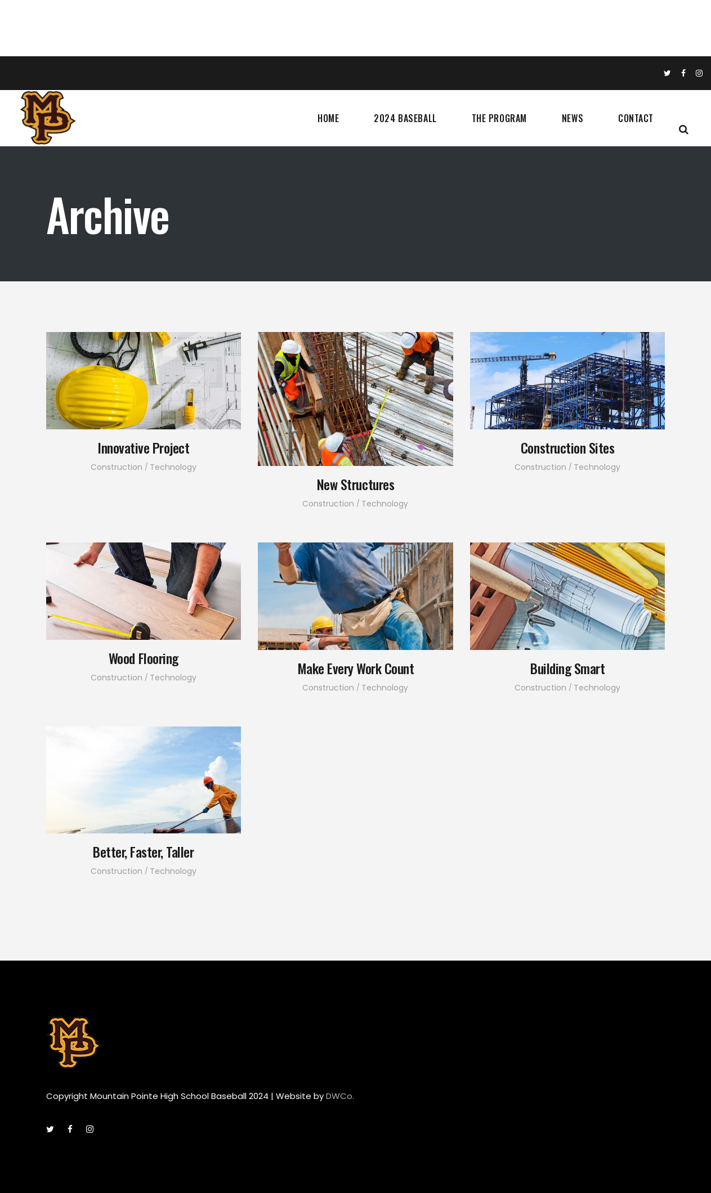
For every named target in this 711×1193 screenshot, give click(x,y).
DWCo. (340, 1096)
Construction (116, 467)
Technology (173, 467)
